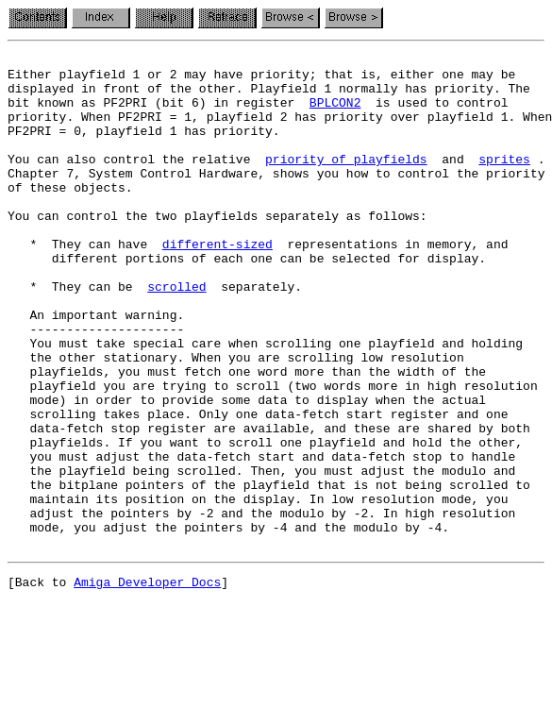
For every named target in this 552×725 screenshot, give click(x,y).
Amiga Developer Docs (147, 683)
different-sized (217, 283)
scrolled (176, 334)
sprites (504, 181)
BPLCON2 (335, 113)
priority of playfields (346, 181)
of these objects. (70, 215)
